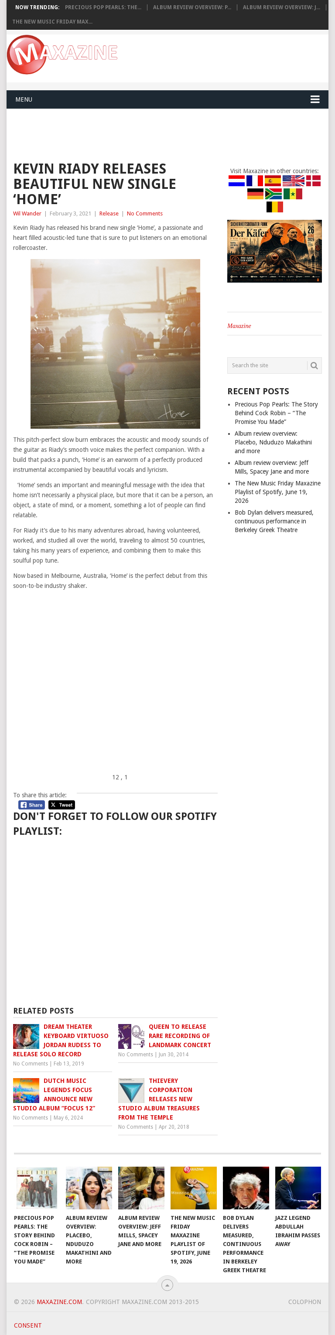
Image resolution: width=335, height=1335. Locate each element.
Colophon (304, 1301)
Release (109, 213)
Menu (23, 99)
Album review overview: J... (281, 7)
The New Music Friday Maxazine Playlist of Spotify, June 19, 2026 (278, 492)
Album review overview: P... (192, 7)
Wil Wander (27, 213)
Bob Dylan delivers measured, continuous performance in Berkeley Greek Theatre (274, 521)
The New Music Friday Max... (52, 22)
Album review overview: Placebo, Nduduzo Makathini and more (273, 442)
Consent (28, 1325)
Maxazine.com (59, 1301)
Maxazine (239, 326)
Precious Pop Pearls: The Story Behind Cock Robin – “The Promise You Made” (276, 413)
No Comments (145, 213)
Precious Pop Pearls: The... (103, 7)
